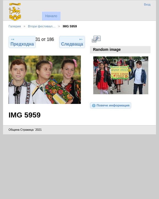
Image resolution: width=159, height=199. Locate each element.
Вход (147, 4)
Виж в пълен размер (96, 39)
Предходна (22, 41)
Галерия (15, 26)
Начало (51, 16)
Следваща (72, 41)
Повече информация (111, 105)
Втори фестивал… (42, 26)
